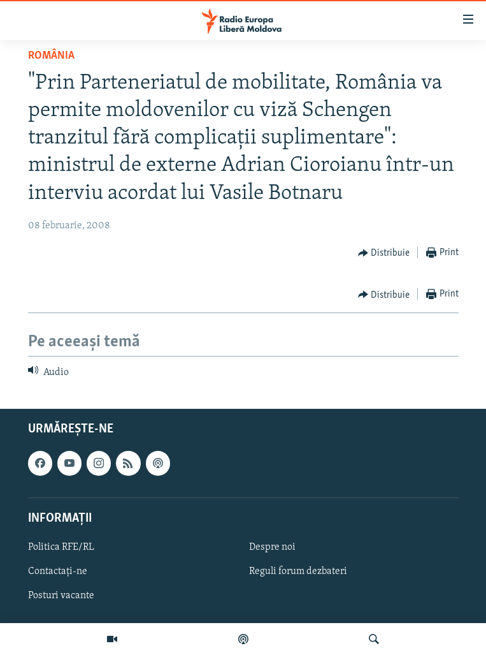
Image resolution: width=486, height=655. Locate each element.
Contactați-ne (57, 571)
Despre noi (272, 546)
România (51, 56)
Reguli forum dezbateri (298, 571)
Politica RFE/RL (61, 546)
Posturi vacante (61, 596)
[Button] (384, 253)
